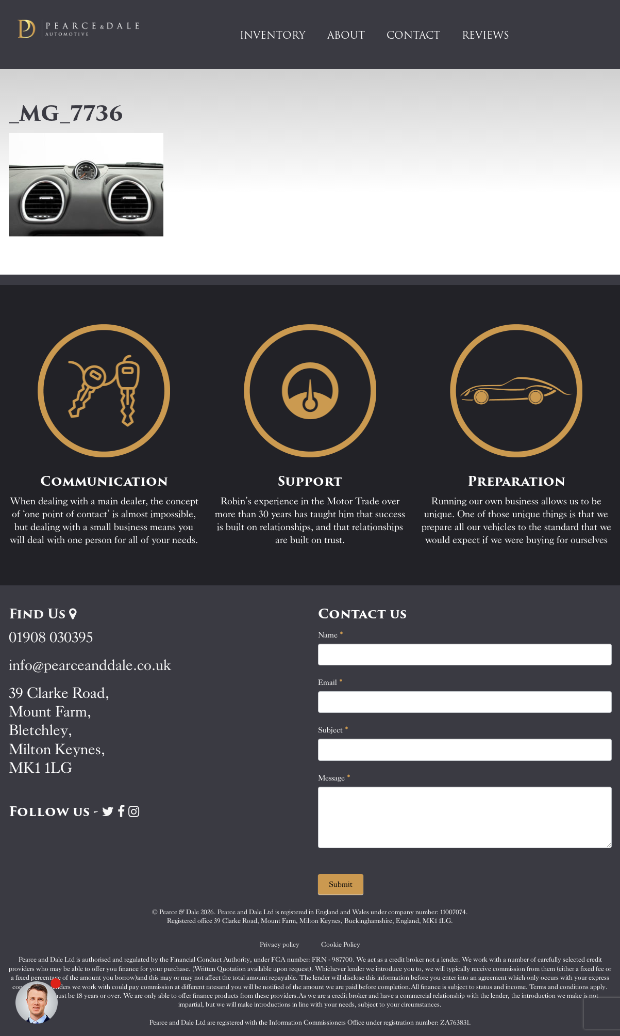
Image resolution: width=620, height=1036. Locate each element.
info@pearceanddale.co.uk (90, 665)
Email (330, 682)
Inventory (273, 35)
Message (334, 778)
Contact (413, 35)
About (346, 35)
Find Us (42, 613)
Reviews (485, 35)
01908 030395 (51, 637)
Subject (333, 730)
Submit (341, 884)
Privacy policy (279, 944)
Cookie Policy (340, 944)
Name (330, 635)
